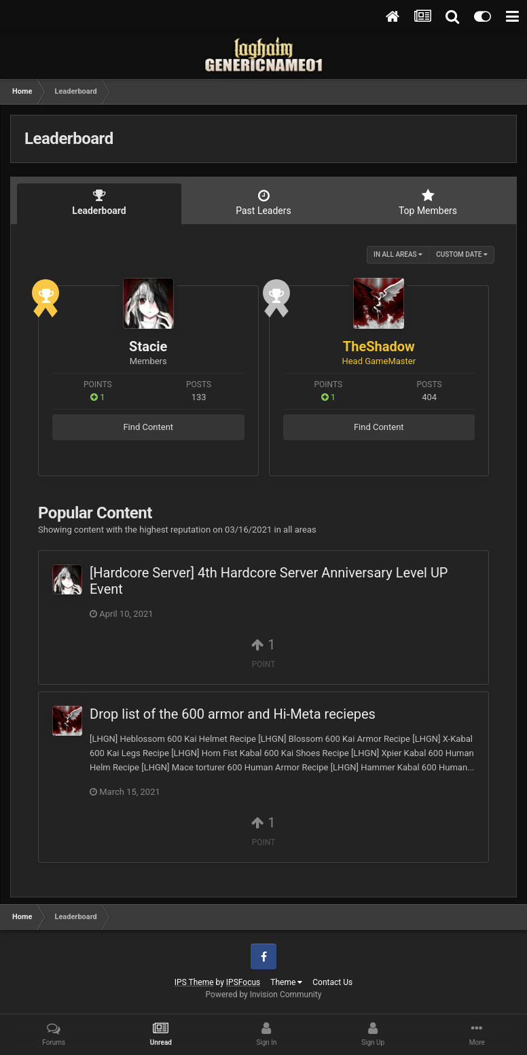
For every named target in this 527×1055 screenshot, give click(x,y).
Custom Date (462, 254)
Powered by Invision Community (264, 994)
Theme (286, 982)
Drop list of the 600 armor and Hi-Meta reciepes (233, 714)
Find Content (148, 427)
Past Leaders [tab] (263, 202)
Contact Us (332, 982)
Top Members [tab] (428, 202)
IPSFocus (243, 982)
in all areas (398, 254)
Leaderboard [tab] (99, 202)
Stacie (148, 346)
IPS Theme (194, 982)
